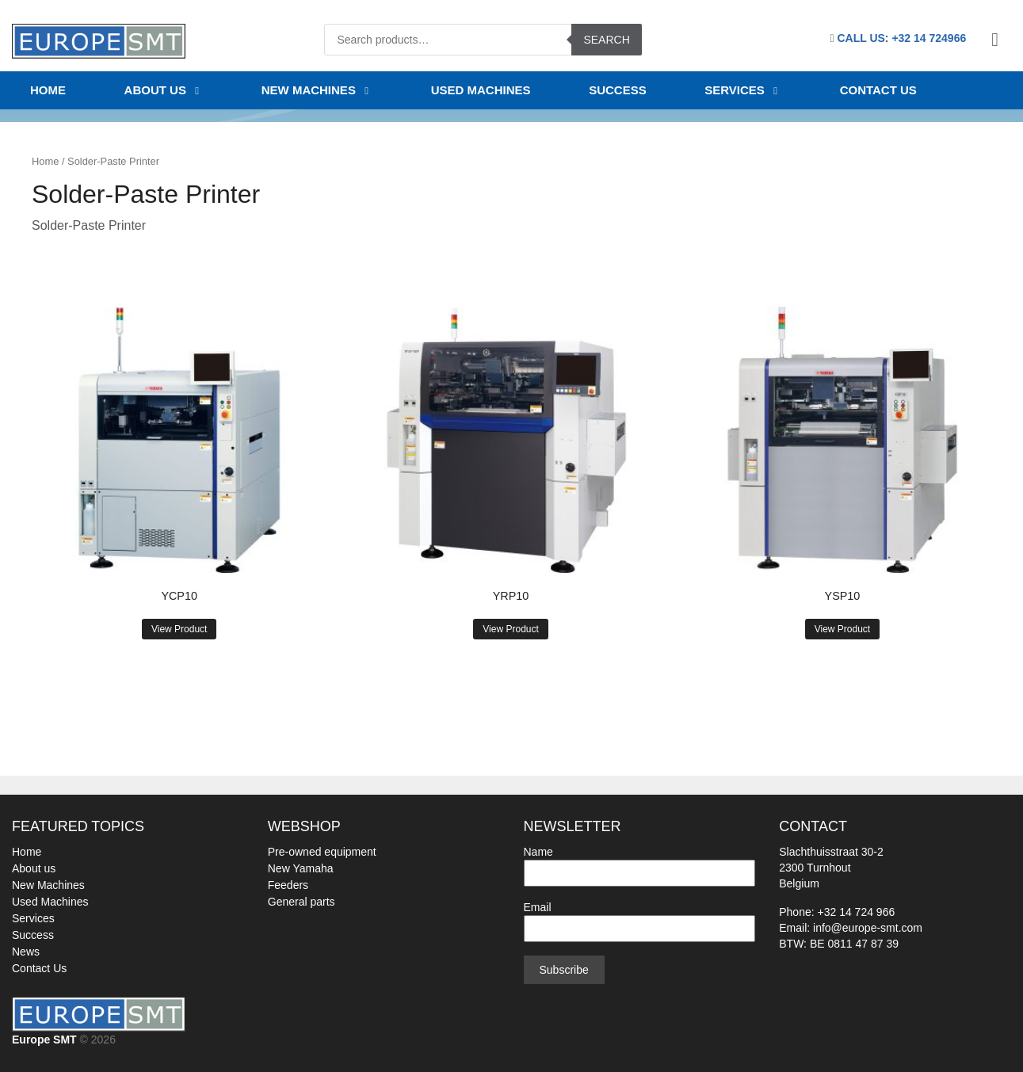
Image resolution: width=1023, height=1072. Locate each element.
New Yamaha (301, 868)
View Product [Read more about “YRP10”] (510, 629)
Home (48, 90)
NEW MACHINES (316, 90)
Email (639, 918)
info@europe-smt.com (867, 927)
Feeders (288, 885)
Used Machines (50, 901)
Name (639, 862)
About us (164, 90)
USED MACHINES (481, 90)
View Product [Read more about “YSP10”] (842, 629)
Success (33, 935)
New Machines (48, 885)
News (26, 951)
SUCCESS (618, 90)
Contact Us (39, 968)
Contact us (878, 90)
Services (742, 90)
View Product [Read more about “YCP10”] (179, 629)
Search (606, 39)
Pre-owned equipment (322, 851)
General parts (301, 901)
